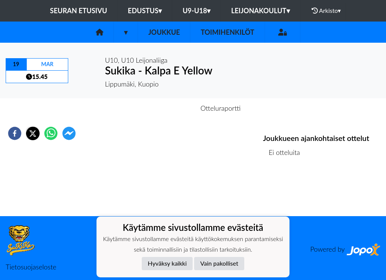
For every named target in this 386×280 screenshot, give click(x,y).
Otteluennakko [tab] (167, 108)
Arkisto (326, 10)
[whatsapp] (51, 133)
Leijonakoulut (260, 10)
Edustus (145, 10)
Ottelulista (287, 190)
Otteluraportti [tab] (221, 108)
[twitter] (33, 133)
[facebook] (14, 133)
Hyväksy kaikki (167, 263)
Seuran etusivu (78, 10)
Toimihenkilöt (227, 32)
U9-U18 (196, 10)
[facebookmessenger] (69, 133)
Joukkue (164, 32)
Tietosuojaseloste (31, 267)
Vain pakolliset (219, 263)
